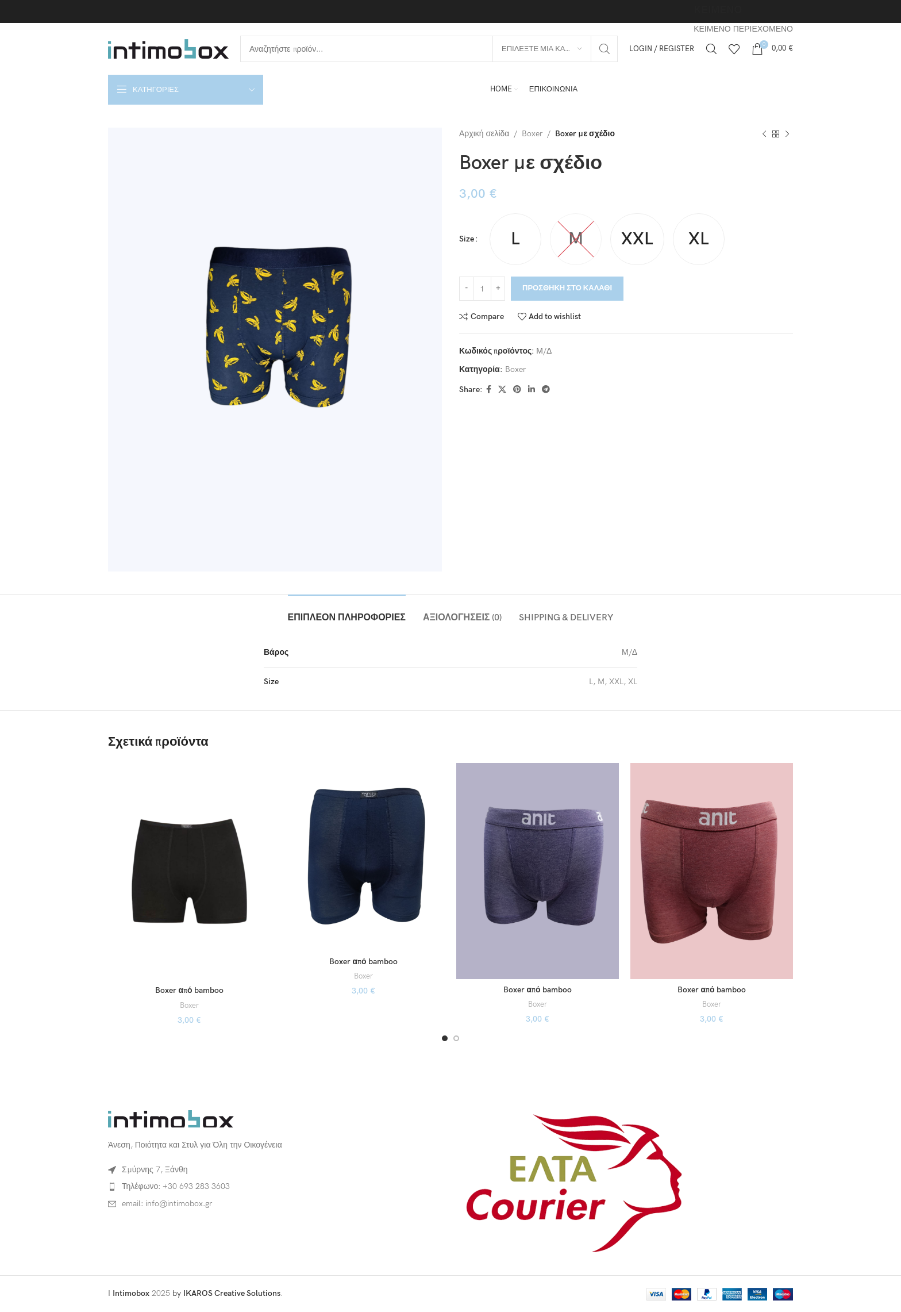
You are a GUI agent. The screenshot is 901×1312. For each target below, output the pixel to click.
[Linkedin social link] (531, 390)
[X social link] (502, 390)
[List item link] (275, 1186)
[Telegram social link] (545, 390)
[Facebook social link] (489, 390)
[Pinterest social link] (517, 390)
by (226, 1293)
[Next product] (787, 134)
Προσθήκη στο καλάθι (567, 288)
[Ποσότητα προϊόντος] (482, 289)
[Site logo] (168, 48)
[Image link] (171, 1118)
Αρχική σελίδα (484, 134)
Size (466, 239)
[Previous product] (764, 134)
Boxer (532, 134)
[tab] (347, 612)
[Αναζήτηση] (429, 49)
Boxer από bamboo (189, 990)
